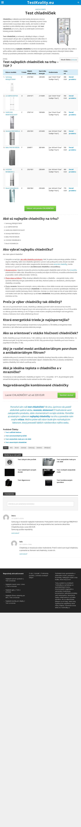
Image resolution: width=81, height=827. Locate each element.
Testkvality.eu (59, 585)
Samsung (31, 448)
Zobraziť (73, 60)
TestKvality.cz (65, 607)
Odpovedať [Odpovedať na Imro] (15, 533)
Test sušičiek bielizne (13, 432)
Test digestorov (24, 480)
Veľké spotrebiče (40, 9)
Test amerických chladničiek (16, 442)
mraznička (73, 270)
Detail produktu (72, 78)
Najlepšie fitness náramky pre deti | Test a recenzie (15, 596)
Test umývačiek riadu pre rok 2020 (18, 439)
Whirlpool (47, 448)
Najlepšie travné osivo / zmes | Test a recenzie (15, 585)
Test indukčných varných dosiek (27, 471)
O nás (31, 573)
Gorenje (23, 448)
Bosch (17, 448)
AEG (11, 448)
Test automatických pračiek (16, 436)
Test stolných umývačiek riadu (66, 471)
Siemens (39, 448)
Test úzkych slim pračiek (27, 459)
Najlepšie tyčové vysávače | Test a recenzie (15, 580)
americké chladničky (60, 264)
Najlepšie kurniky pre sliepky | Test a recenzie (15, 602)
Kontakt (37, 573)
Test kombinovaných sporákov (64, 481)
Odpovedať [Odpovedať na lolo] (23, 554)
